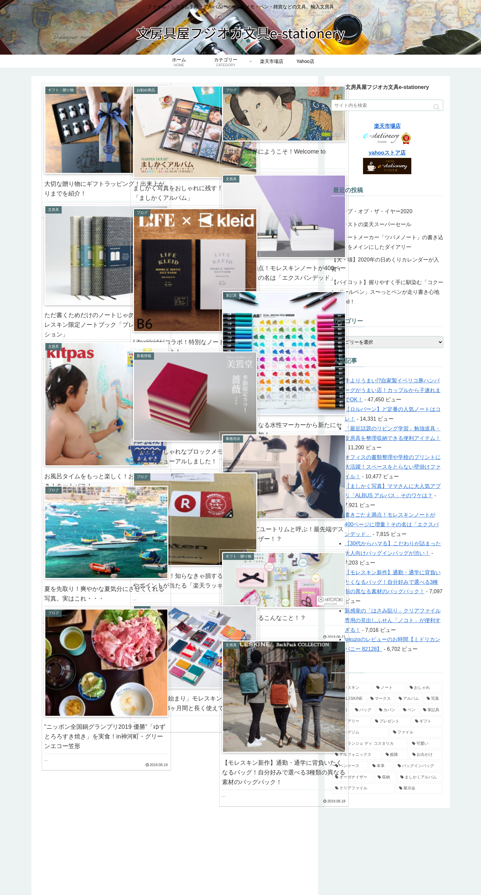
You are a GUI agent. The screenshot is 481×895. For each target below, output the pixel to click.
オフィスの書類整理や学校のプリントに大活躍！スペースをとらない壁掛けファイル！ (393, 466)
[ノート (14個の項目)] (389, 688)
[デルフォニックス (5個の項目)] (356, 755)
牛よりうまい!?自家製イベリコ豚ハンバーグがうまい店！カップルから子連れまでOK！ (393, 390)
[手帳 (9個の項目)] (341, 710)
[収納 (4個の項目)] (385, 777)
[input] (387, 105)
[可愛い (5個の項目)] (426, 744)
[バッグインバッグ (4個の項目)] (419, 766)
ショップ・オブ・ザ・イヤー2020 (374, 211)
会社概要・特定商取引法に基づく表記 (350, 874)
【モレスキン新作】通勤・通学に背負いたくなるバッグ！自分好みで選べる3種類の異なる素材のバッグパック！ (393, 582)
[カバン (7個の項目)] (387, 710)
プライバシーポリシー (420, 874)
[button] (436, 107)
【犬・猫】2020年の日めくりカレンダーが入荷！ (385, 264)
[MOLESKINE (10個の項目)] (349, 699)
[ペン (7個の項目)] (409, 710)
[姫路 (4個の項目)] (395, 755)
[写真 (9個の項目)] (433, 699)
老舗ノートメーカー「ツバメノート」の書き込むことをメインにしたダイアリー (387, 242)
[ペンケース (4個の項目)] (350, 766)
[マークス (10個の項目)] (380, 699)
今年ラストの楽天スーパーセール (371, 224)
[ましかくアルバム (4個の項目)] (420, 777)
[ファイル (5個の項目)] (416, 732)
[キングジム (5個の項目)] (360, 732)
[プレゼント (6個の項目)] (391, 721)
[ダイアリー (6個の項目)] (351, 721)
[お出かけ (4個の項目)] (426, 755)
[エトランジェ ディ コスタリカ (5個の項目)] (370, 744)
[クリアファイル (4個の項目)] (363, 788)
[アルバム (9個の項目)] (409, 699)
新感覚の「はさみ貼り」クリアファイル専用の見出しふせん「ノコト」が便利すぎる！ (393, 620)
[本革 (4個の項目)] (381, 766)
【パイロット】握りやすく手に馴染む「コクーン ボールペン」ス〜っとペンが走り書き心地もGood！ (387, 291)
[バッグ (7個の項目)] (363, 710)
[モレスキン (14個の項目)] (352, 688)
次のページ (174, 810)
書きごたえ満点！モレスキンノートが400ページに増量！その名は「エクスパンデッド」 (392, 524)
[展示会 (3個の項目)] (419, 788)
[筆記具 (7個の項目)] (431, 710)
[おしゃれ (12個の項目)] (425, 688)
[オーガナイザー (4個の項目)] (352, 777)
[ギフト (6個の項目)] (427, 721)
